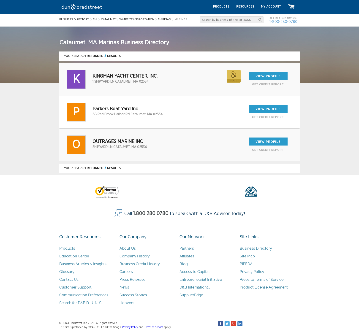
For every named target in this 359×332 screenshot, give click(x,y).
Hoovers (127, 303)
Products (67, 248)
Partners (187, 248)
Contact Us (69, 279)
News (124, 287)
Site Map (247, 256)
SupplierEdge (191, 295)
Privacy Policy (252, 272)
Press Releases (132, 279)
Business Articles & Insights (82, 264)
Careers (126, 272)
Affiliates (187, 256)
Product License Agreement (264, 287)
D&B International (195, 287)
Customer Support (75, 287)
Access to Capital (195, 272)
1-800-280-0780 (283, 22)
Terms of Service (153, 327)
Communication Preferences (83, 295)
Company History (135, 256)
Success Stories (133, 295)
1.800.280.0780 (151, 213)
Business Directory (256, 248)
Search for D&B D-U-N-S (80, 303)
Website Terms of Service (261, 279)
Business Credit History (140, 264)
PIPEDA (246, 264)
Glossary (66, 272)
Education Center (74, 256)
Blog (184, 264)
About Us (128, 248)
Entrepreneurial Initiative (201, 279)
